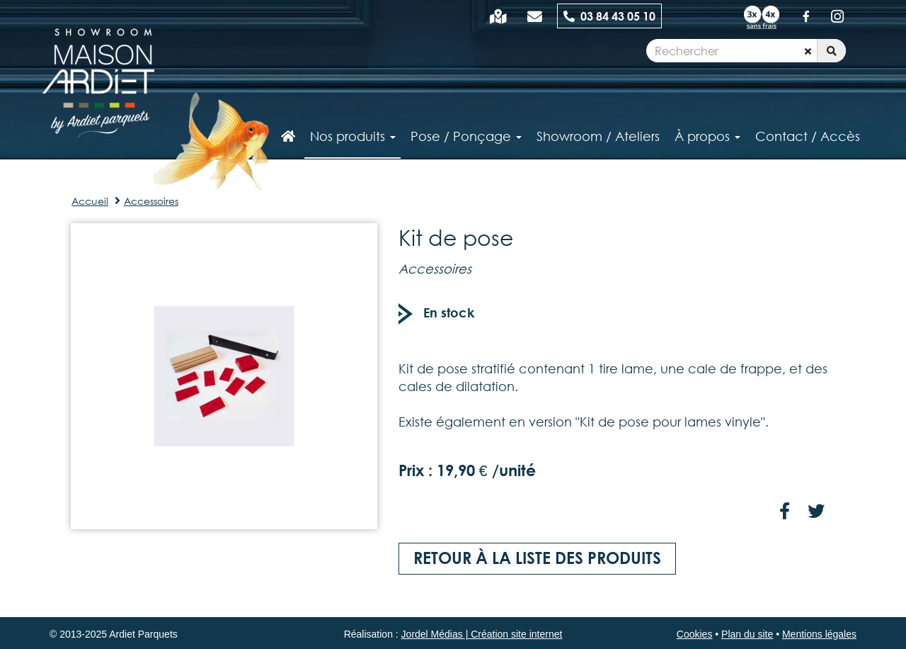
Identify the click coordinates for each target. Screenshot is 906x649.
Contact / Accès (807, 136)
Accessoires (151, 201)
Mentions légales (819, 634)
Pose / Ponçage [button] (466, 136)
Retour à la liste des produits (537, 558)
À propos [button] (707, 136)
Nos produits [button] (353, 136)
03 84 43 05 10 (609, 16)
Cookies (695, 634)
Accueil (89, 201)
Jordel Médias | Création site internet (482, 634)
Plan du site (747, 634)
